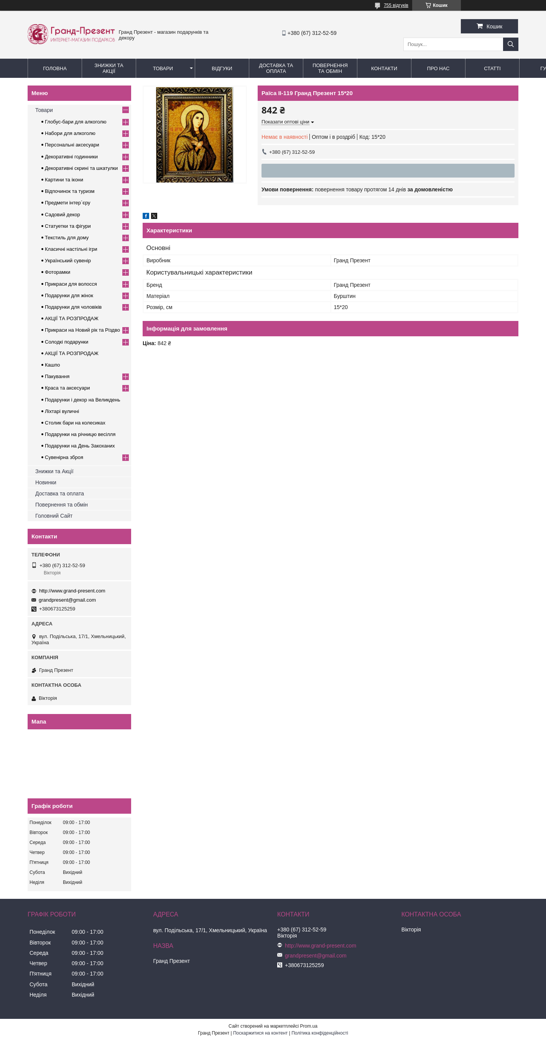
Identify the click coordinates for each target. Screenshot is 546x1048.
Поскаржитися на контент (260, 1033)
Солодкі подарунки (66, 342)
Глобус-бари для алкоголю (76, 122)
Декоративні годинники (71, 157)
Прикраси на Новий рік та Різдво (82, 330)
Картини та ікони (64, 180)
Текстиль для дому (67, 237)
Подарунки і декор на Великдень (82, 400)
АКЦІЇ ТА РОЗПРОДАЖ (72, 318)
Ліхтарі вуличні (62, 411)
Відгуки (222, 68)
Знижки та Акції (108, 68)
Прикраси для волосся (71, 284)
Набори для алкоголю (70, 133)
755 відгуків (396, 5)
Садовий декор (62, 214)
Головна (55, 68)
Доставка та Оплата (276, 68)
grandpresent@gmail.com (67, 600)
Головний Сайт (53, 516)
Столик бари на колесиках (75, 423)
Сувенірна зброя (64, 457)
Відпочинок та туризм (69, 191)
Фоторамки (57, 272)
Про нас (438, 68)
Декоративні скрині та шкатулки (81, 168)
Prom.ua (308, 1026)
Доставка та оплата (59, 493)
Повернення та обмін (330, 68)
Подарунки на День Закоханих (80, 446)
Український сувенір (68, 260)
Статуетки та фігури (68, 226)
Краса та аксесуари (67, 388)
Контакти (384, 68)
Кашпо (52, 365)
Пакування (57, 376)
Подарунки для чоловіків (73, 307)
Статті (492, 68)
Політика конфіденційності (319, 1033)
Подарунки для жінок (69, 295)
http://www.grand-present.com (72, 591)
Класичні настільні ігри (71, 249)
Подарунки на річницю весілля (80, 434)
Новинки (45, 482)
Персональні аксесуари (72, 145)
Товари (163, 68)
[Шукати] (510, 44)
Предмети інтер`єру (67, 203)
